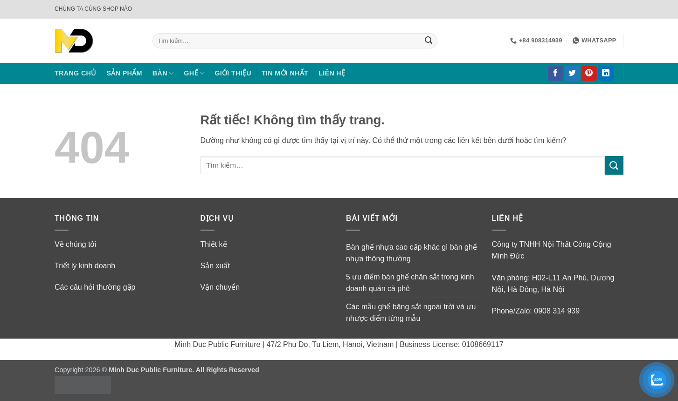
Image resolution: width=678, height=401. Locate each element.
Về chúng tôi (75, 244)
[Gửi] (428, 41)
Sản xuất (215, 266)
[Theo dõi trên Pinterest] (589, 74)
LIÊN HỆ (331, 73)
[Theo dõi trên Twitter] (572, 74)
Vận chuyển (220, 287)
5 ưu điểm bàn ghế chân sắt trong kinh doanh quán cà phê (410, 283)
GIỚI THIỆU (232, 73)
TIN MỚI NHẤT (285, 73)
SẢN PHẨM (124, 73)
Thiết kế (214, 244)
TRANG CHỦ (76, 73)
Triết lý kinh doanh (85, 266)
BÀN (163, 73)
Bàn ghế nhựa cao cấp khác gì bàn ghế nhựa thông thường (411, 253)
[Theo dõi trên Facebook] (555, 74)
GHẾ (194, 73)
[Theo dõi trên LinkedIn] (606, 74)
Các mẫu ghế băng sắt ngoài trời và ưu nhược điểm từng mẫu (411, 313)
